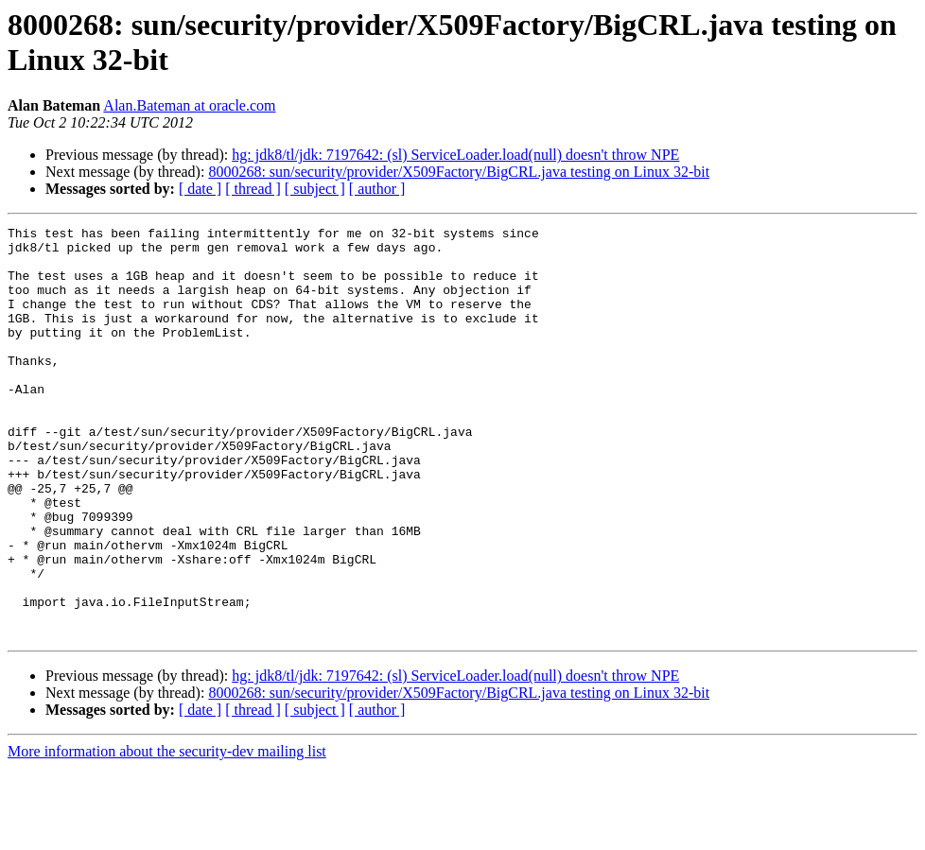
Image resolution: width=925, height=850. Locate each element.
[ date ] (200, 189)
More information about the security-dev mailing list (167, 833)
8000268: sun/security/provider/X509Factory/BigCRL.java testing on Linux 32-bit (458, 172)
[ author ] (377, 189)
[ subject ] (315, 189)
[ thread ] (253, 189)
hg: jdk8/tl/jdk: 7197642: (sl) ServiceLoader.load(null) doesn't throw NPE (455, 155)
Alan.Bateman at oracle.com (189, 105)
